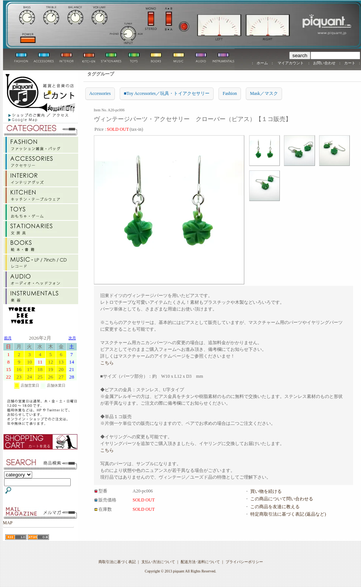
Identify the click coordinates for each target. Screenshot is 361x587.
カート (349, 63)
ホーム (262, 63)
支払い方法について (158, 562)
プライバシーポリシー (244, 562)
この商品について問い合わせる (281, 498)
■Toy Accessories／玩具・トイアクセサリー (166, 93)
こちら (107, 362)
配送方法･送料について (200, 562)
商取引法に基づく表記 (117, 562)
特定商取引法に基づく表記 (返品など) (288, 514)
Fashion (230, 93)
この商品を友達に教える (275, 506)
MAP (8, 522)
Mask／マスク (264, 93)
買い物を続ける (266, 491)
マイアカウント (290, 63)
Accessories (100, 93)
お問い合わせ (324, 63)
